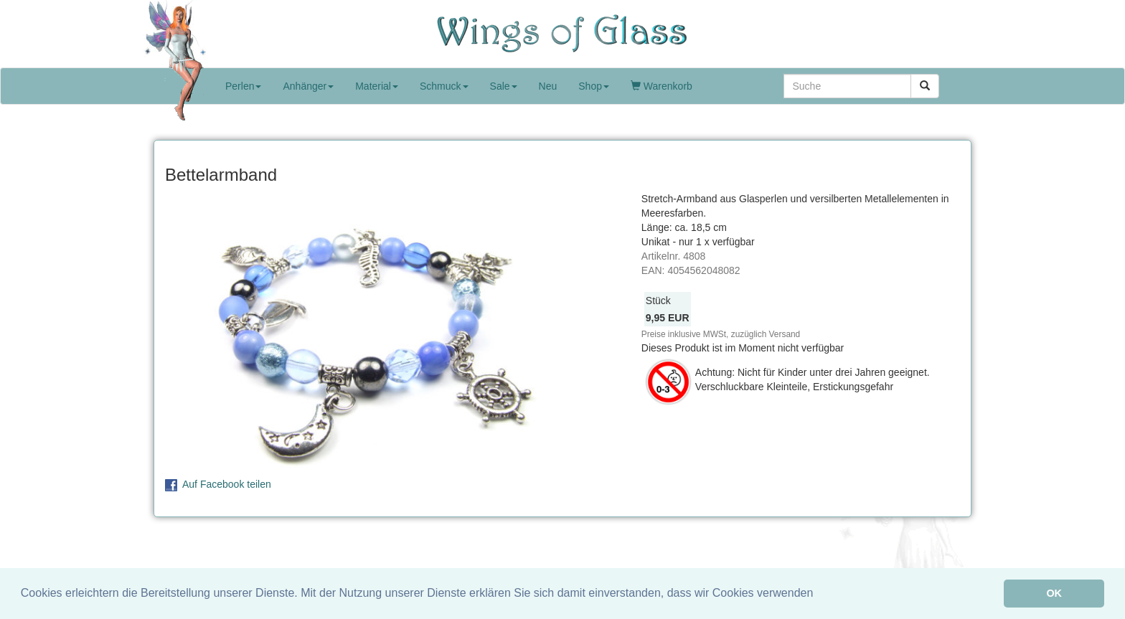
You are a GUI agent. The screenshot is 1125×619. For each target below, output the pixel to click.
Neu (548, 86)
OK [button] (1054, 593)
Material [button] (376, 86)
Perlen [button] (243, 86)
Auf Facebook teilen (226, 484)
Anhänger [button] (308, 86)
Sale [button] (503, 86)
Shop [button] (593, 86)
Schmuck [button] (444, 86)
